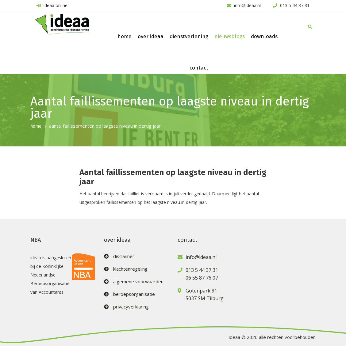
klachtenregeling (130, 269)
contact (199, 68)
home (124, 36)
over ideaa (150, 36)
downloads (264, 36)
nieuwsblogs (229, 36)
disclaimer (123, 256)
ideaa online (51, 5)
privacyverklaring (131, 307)
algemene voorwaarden (138, 281)
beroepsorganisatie (134, 294)
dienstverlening (189, 36)
